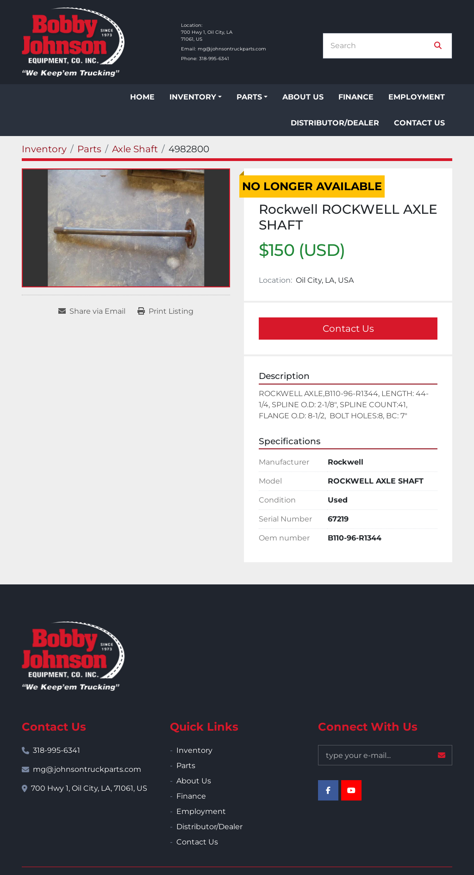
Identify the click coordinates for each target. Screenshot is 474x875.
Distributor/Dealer (335, 122)
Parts (249, 97)
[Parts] (89, 149)
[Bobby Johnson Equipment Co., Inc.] (73, 656)
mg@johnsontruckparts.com (232, 49)
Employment (416, 97)
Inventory (192, 97)
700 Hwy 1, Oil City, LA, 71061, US (89, 788)
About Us (303, 97)
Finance (356, 97)
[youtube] (351, 790)
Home (142, 97)
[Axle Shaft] (135, 149)
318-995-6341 (214, 59)
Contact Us (419, 122)
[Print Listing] (165, 311)
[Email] (385, 755)
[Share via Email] (91, 311)
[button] (195, 97)
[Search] (381, 46)
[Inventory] (44, 149)
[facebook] (328, 790)
